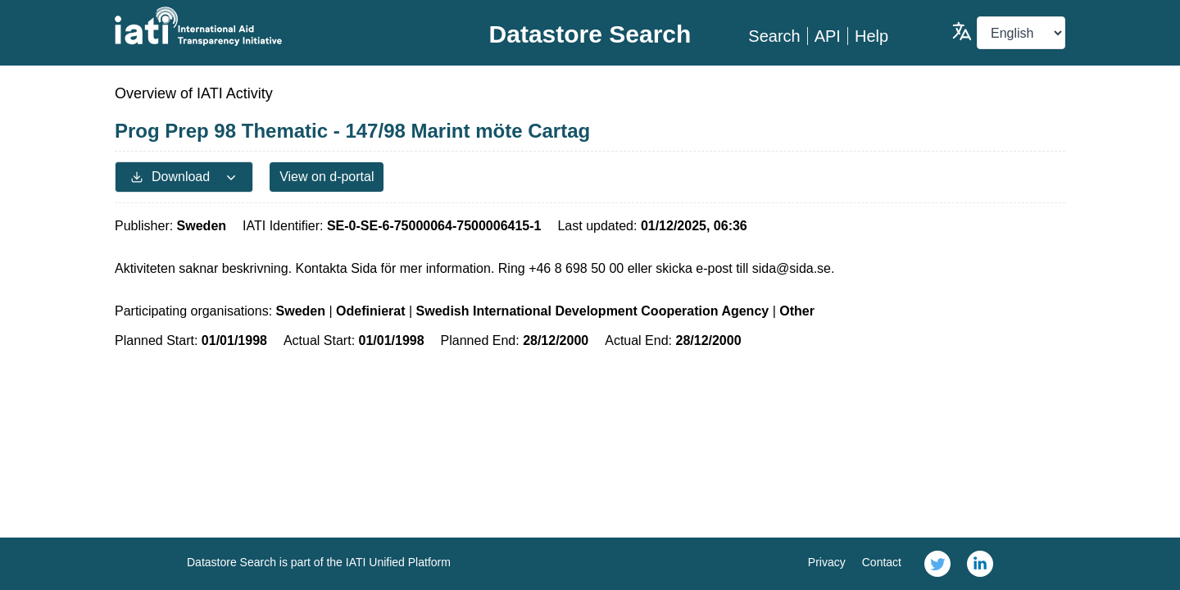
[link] (937, 564)
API (828, 36)
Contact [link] (881, 562)
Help (871, 36)
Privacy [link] (827, 562)
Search (774, 36)
